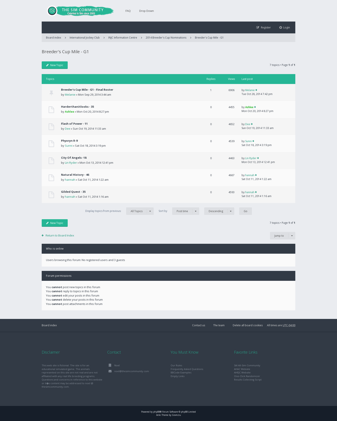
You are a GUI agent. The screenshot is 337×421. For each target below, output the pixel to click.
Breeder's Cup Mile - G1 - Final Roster (87, 90)
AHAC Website (242, 369)
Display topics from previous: (119, 211)
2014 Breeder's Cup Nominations (166, 37)
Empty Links (177, 376)
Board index (49, 325)
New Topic (54, 65)
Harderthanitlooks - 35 (77, 107)
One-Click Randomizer (247, 376)
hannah (70, 180)
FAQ (128, 11)
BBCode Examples (181, 372)
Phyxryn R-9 (69, 141)
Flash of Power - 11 (74, 124)
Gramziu (176, 414)
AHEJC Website (242, 372)
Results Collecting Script (248, 379)
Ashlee (69, 111)
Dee (67, 128)
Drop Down (146, 11)
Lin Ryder (71, 163)
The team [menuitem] (219, 325)
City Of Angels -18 (73, 158)
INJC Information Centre (122, 37)
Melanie (70, 94)
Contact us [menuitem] (198, 325)
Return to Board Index (60, 235)
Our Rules (176, 365)
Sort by (179, 211)
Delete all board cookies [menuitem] (248, 325)
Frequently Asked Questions (187, 369)
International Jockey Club (85, 37)
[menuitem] (284, 27)
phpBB (156, 411)
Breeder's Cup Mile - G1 (209, 37)
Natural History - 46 (75, 175)
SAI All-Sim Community (247, 365)
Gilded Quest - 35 (73, 192)
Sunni (68, 146)
